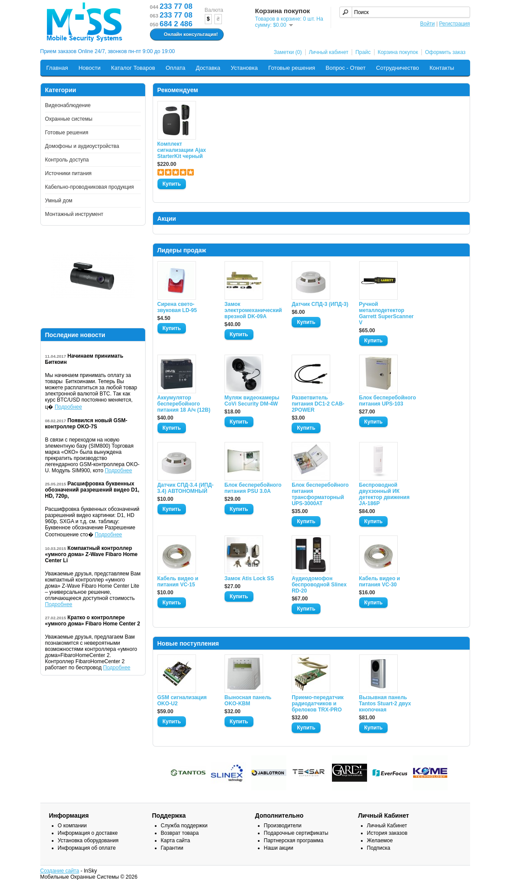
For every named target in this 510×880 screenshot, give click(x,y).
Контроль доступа (67, 160)
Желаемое (380, 840)
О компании (72, 826)
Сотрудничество (397, 68)
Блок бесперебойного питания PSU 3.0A (253, 488)
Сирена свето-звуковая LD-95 (177, 307)
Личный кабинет (328, 52)
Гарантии (172, 848)
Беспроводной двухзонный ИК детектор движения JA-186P (384, 494)
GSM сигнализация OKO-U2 (182, 700)
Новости (89, 68)
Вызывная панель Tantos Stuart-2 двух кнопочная (385, 703)
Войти (427, 24)
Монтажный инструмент (74, 214)
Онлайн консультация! (185, 34)
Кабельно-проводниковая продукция (89, 187)
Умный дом (59, 201)
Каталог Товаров (133, 68)
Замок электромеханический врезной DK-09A (253, 310)
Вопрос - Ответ (346, 68)
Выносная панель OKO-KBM (248, 700)
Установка (244, 68)
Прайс (363, 52)
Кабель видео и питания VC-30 (379, 581)
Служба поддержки (184, 826)
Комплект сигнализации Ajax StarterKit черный (181, 150)
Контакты (442, 68)
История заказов (387, 833)
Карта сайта (175, 840)
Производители (283, 826)
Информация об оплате (87, 848)
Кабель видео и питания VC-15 (178, 581)
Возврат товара (180, 833)
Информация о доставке (88, 833)
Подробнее (68, 407)
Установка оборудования (88, 840)
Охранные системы (69, 119)
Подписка (378, 848)
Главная (57, 68)
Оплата (175, 68)
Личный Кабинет (387, 826)
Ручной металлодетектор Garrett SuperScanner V (386, 313)
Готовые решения (291, 68)
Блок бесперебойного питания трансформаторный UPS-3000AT (320, 494)
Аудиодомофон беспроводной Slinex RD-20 (319, 584)
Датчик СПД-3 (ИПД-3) (320, 304)
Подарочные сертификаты (296, 833)
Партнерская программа (294, 840)
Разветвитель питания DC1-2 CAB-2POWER (318, 404)
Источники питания (68, 173)
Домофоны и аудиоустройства (82, 146)
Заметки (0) (288, 52)
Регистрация (454, 24)
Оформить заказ (445, 52)
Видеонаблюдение (68, 105)
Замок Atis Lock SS (249, 578)
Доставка (208, 68)
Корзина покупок (398, 52)
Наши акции (278, 848)
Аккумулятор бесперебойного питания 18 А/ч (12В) (183, 404)
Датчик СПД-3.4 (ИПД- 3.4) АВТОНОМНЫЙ (185, 488)
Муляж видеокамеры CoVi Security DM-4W (252, 401)
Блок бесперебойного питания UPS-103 (387, 401)
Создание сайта (59, 871)
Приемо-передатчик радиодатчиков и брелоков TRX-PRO (317, 703)
